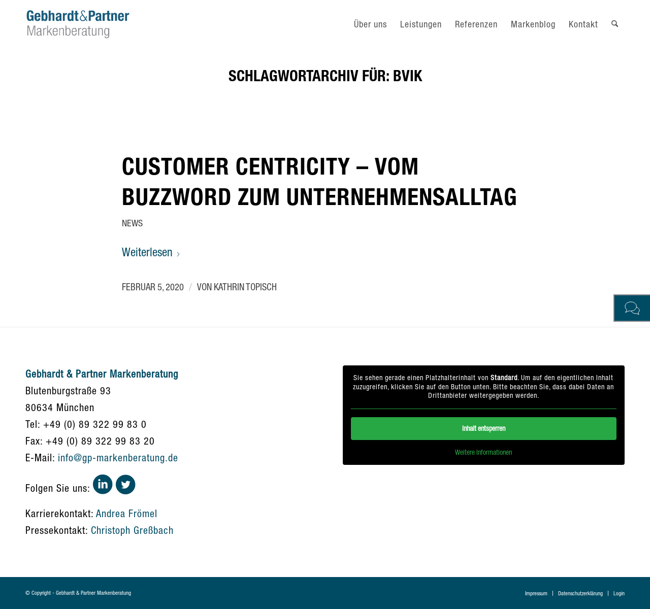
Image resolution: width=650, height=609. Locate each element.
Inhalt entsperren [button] (483, 428)
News (132, 223)
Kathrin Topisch (245, 286)
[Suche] (615, 24)
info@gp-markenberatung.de (118, 457)
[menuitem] (370, 24)
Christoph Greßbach (132, 530)
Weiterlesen (151, 252)
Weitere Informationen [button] (484, 452)
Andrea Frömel (126, 513)
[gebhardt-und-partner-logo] (78, 24)
